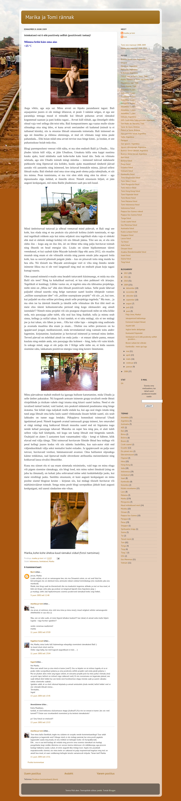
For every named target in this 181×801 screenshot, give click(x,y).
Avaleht (68, 773)
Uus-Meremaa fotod (129, 225)
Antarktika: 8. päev (128, 89)
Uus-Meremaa (126, 559)
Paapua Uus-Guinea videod (132, 211)
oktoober (130, 295)
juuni (128, 311)
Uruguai (124, 62)
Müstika (124, 508)
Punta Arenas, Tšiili (128, 86)
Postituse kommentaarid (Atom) (45, 779)
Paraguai (124, 140)
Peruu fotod (125, 164)
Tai (122, 535)
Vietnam (124, 562)
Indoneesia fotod (128, 208)
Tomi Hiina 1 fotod (128, 187)
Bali (122, 431)
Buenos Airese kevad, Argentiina (134, 154)
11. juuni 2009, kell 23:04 (40, 653)
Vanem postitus (106, 773)
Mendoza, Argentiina (129, 66)
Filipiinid (124, 458)
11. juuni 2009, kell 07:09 (40, 632)
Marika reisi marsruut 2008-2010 (134, 48)
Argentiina (125, 421)
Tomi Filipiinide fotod (129, 194)
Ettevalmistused (127, 454)
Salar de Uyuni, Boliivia (130, 127)
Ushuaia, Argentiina (128, 117)
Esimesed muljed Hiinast (136, 322)
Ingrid (33, 662)
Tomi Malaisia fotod (129, 201)
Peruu (123, 522)
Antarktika (125, 417)
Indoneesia (34, 561)
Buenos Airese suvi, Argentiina (133, 59)
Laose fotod (126, 238)
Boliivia (124, 437)
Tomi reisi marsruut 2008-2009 (133, 45)
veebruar (130, 363)
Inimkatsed (43, 561)
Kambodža (125, 481)
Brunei (123, 441)
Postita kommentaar (36, 762)
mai (128, 351)
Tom (123, 542)
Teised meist (126, 539)
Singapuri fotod (127, 235)
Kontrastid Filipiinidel (134, 333)
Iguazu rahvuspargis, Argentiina (133, 147)
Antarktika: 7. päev (128, 93)
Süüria (123, 532)
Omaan (124, 512)
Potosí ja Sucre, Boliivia (130, 130)
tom (125, 37)
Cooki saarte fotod (128, 221)
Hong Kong (125, 464)
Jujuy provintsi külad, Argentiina (133, 133)
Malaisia (124, 495)
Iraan (123, 478)
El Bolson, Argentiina (129, 73)
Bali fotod (125, 157)
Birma (123, 434)
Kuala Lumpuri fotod (129, 231)
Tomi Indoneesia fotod (130, 204)
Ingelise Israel (37, 641)
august (129, 303)
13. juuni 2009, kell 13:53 (40, 722)
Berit (33, 572)
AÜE (122, 427)
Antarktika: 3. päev (128, 106)
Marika (51, 561)
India (123, 468)
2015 (126, 273)
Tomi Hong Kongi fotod (130, 191)
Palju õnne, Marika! (133, 314)
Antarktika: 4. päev (128, 103)
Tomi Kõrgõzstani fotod (130, 177)
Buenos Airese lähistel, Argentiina (134, 150)
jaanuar (129, 366)
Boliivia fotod (126, 160)
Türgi (123, 549)
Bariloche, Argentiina (129, 69)
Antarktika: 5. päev (128, 100)
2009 (126, 284)
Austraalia (125, 424)
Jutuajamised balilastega (136, 318)
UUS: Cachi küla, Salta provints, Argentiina (138, 120)
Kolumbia (125, 485)
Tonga (123, 546)
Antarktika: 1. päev (128, 113)
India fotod (125, 245)
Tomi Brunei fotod (128, 198)
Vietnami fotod (127, 171)
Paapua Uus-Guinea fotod (131, 215)
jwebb (99, 790)
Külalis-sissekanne (128, 488)
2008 (126, 371)
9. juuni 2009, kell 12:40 (40, 595)
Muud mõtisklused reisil (130, 505)
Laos (123, 491)
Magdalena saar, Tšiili (129, 83)
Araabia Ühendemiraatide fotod (133, 252)
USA (122, 556)
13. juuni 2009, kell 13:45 (40, 696)
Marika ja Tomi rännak (49, 17)
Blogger (112, 790)
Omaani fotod (126, 248)
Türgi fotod (125, 262)
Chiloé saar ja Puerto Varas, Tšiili (134, 76)
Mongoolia (125, 502)
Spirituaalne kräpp (128, 529)
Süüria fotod (126, 258)
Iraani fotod (125, 255)
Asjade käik (130, 325)
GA (122, 383)
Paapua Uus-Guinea (129, 515)
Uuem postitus (32, 773)
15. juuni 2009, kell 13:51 (40, 757)
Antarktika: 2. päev (128, 110)
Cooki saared (126, 444)
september (130, 299)
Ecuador (124, 448)
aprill (128, 355)
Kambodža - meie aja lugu (136, 346)
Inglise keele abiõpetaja (135, 329)
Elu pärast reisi (127, 451)
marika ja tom (37, 603)
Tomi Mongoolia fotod (130, 184)
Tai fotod (124, 241)
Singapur (124, 525)
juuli (128, 307)
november (130, 292)
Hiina (123, 461)
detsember (130, 288)
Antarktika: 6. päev (128, 96)
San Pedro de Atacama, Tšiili (132, 123)
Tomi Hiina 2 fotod (128, 181)
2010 (126, 280)
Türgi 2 (124, 552)
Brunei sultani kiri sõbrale (136, 343)
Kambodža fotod (127, 174)
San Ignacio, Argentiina (130, 143)
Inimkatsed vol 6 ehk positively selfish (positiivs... (141, 338)
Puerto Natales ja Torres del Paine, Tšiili (137, 79)
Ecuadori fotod (127, 167)
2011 (126, 277)
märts (128, 359)
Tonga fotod (126, 218)
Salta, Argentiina (127, 137)
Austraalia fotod (127, 228)
